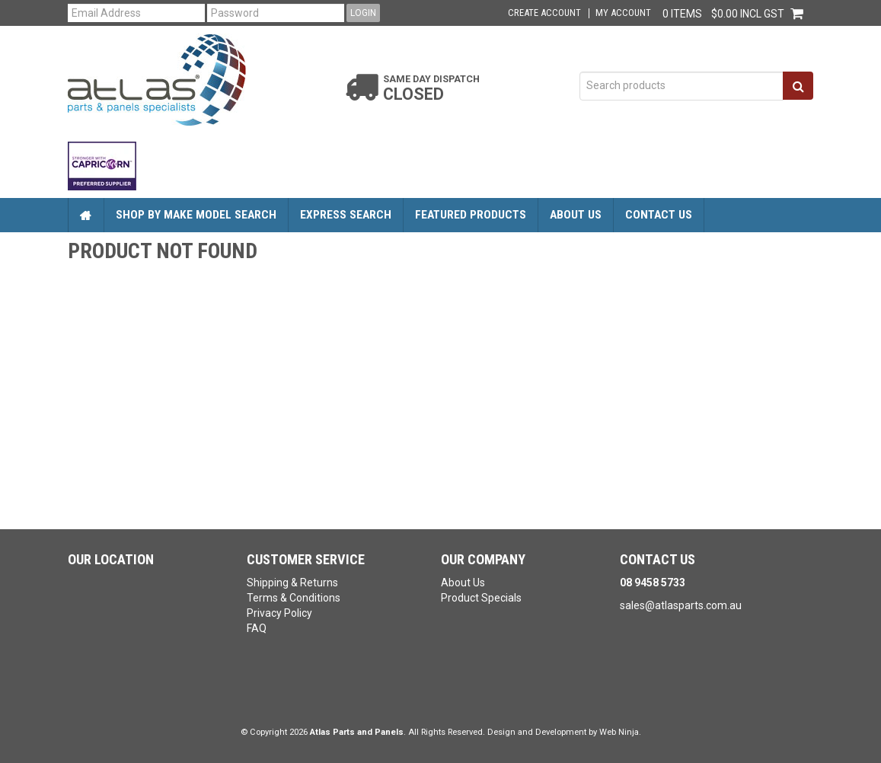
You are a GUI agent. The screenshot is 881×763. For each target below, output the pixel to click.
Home (86, 215)
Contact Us (658, 215)
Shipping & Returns (292, 582)
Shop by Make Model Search (196, 215)
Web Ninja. (620, 732)
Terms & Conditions (293, 598)
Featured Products (470, 215)
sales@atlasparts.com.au (681, 605)
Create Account (544, 13)
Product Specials (481, 598)
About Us (576, 215)
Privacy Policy (279, 613)
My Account (623, 13)
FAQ (257, 628)
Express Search (345, 215)
